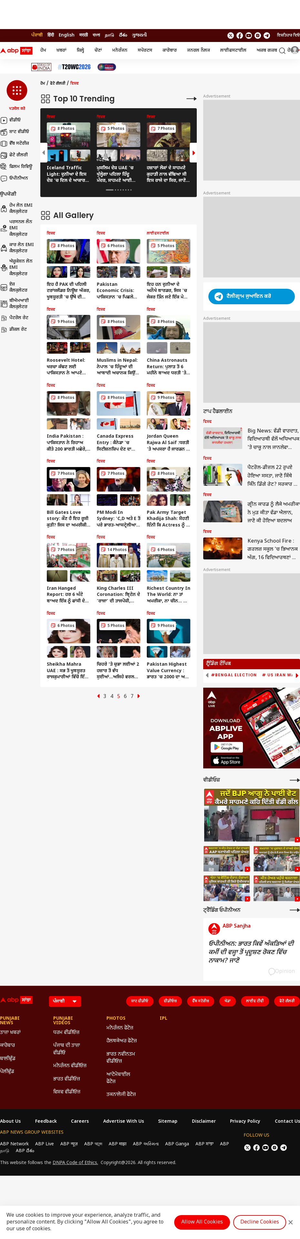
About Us (10, 1121)
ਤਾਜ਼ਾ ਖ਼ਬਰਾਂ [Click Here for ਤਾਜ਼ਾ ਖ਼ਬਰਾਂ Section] (10, 1032)
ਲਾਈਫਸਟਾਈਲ (233, 50)
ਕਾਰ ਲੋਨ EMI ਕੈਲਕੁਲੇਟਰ (17, 248)
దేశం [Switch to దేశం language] (123, 35)
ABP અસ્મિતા (146, 1144)
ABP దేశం (25, 1151)
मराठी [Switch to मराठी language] (83, 35)
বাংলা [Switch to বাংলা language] (96, 35)
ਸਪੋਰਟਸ (145, 50)
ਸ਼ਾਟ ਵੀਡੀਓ (14, 132)
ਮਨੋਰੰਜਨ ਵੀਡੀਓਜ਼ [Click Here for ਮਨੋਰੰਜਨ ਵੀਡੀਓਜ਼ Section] (69, 1066)
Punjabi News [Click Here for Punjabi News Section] (10, 1021)
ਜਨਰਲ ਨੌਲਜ (198, 50)
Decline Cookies (259, 1222)
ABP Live (44, 1144)
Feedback (46, 1121)
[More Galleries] (191, 98)
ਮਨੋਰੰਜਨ (119, 50)
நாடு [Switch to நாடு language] (109, 35)
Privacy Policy (245, 1121)
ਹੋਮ (43, 50)
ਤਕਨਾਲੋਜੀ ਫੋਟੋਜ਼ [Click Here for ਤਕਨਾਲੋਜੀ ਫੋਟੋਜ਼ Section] (121, 1094)
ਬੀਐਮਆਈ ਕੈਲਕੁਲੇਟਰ (14, 304)
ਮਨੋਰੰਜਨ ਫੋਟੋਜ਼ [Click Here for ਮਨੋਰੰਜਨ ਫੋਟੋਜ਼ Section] (119, 1028)
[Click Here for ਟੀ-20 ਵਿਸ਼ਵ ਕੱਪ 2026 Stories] (74, 67)
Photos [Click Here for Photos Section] (115, 1018)
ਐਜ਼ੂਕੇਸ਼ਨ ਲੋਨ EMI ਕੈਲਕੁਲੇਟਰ (16, 267)
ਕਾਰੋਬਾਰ (170, 50)
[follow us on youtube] (249, 35)
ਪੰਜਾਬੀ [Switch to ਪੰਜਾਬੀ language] (37, 35)
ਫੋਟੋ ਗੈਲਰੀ (14, 155)
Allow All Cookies (202, 1222)
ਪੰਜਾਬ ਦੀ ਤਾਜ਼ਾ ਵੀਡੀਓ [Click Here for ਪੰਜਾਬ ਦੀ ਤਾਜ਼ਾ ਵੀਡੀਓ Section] (66, 1049)
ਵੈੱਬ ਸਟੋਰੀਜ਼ (14, 144)
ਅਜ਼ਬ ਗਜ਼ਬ (267, 50)
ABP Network (14, 1144)
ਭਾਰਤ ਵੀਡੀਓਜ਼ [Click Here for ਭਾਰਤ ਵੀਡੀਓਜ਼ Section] (66, 1079)
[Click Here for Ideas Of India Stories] (41, 67)
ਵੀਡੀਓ (10, 120)
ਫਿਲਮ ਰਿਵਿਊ (16, 167)
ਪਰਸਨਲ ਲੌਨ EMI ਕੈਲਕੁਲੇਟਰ (16, 228)
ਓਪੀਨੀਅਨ (14, 178)
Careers (80, 1121)
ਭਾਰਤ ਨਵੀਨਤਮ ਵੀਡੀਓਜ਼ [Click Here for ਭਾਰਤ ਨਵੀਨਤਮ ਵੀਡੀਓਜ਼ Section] (120, 1058)
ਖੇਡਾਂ (228, 1001)
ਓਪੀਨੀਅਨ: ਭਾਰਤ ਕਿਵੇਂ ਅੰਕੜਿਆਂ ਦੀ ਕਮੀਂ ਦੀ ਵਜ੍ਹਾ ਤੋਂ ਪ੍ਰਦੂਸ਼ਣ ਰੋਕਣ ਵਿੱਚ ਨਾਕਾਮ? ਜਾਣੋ (251, 952)
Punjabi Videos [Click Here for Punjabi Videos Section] (63, 1021)
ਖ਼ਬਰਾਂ (61, 50)
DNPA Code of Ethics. (75, 1163)
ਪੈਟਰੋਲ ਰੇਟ (14, 318)
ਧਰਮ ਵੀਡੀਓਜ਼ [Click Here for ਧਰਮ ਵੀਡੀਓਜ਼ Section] (66, 1032)
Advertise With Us (123, 1121)
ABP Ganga (177, 1144)
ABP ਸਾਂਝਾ (204, 1144)
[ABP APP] (227, 747)
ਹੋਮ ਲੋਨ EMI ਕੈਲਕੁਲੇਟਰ (16, 209)
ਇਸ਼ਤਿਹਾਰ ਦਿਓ (288, 35)
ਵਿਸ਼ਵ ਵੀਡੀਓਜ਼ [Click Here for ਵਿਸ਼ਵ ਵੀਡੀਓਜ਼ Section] (66, 1092)
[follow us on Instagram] (258, 35)
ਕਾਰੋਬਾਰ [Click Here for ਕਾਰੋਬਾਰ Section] (7, 1045)
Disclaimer (204, 1121)
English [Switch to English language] (67, 35)
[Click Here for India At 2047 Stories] (106, 67)
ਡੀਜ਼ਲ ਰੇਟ (13, 330)
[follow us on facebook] (240, 35)
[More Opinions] (295, 910)
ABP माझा (117, 1144)
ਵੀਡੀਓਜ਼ (170, 1001)
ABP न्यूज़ (69, 1144)
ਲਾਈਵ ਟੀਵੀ (255, 1001)
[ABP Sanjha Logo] (17, 51)
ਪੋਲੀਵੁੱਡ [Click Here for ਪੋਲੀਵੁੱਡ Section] (7, 1071)
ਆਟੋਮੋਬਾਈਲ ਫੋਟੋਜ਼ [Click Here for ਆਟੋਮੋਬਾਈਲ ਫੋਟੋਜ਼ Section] (118, 1078)
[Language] (65, 1001)
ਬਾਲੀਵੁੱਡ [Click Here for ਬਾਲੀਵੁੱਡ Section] (7, 1059)
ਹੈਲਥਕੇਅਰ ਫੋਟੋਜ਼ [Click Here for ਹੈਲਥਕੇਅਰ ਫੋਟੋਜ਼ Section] (121, 1041)
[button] (17, 96)
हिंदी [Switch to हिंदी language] (50, 35)
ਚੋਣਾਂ (98, 50)
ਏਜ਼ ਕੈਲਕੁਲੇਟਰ (13, 287)
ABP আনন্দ (93, 1144)
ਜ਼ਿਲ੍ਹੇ (80, 50)
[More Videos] (295, 780)
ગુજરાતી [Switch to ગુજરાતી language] (139, 35)
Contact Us (287, 1121)
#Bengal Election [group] (234, 675)
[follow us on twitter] (231, 35)
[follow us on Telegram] (267, 35)
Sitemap (167, 1121)
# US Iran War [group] (279, 675)
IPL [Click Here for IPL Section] (163, 1018)
